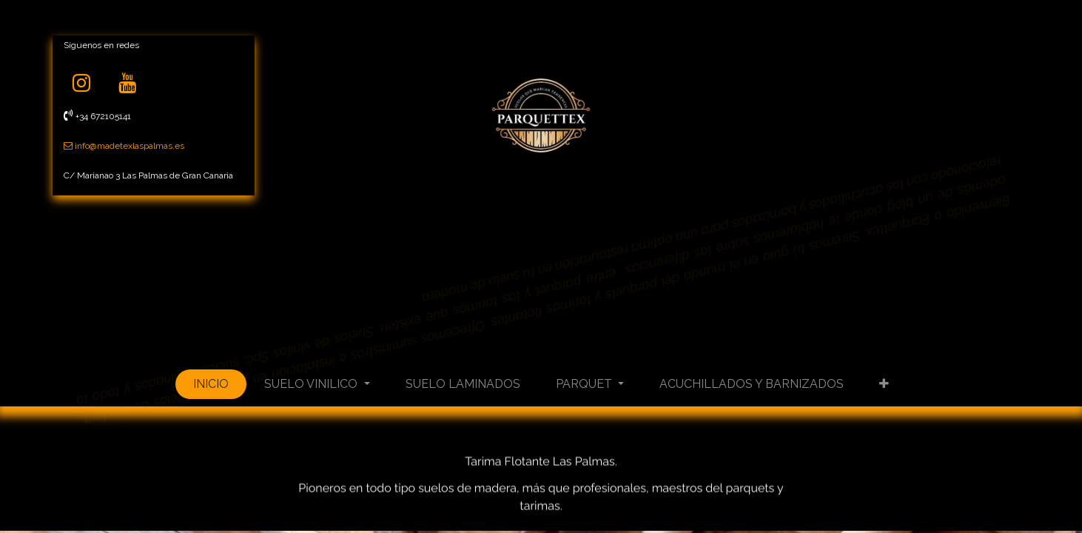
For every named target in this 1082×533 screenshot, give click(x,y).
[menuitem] (210, 384)
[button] (884, 384)
